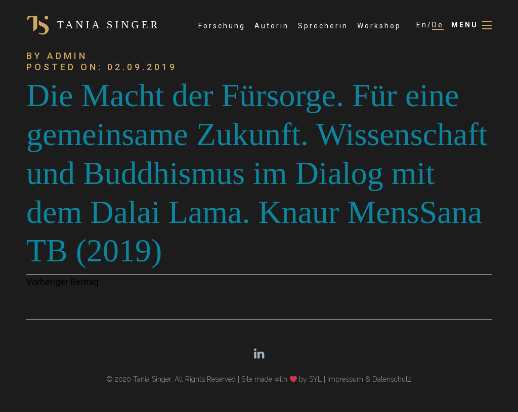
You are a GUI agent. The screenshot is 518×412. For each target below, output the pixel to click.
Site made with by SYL (281, 379)
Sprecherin (323, 26)
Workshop (379, 26)
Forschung (221, 26)
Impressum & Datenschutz (369, 379)
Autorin (271, 26)
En (421, 25)
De (438, 25)
